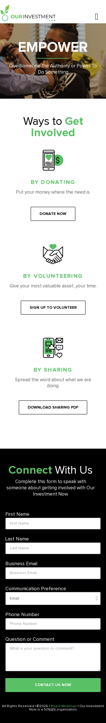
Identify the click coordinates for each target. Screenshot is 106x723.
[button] (96, 16)
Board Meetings (64, 706)
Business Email (21, 563)
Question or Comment (30, 639)
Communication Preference (35, 588)
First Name (17, 514)
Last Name (17, 539)
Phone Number (22, 614)
